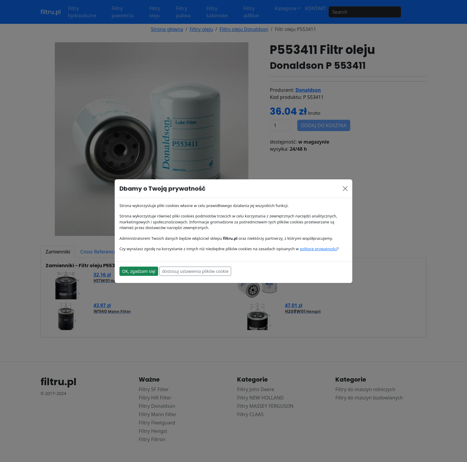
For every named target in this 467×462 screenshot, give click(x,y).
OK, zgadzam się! (138, 271)
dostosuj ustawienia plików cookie (195, 271)
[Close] (345, 188)
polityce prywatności (318, 248)
